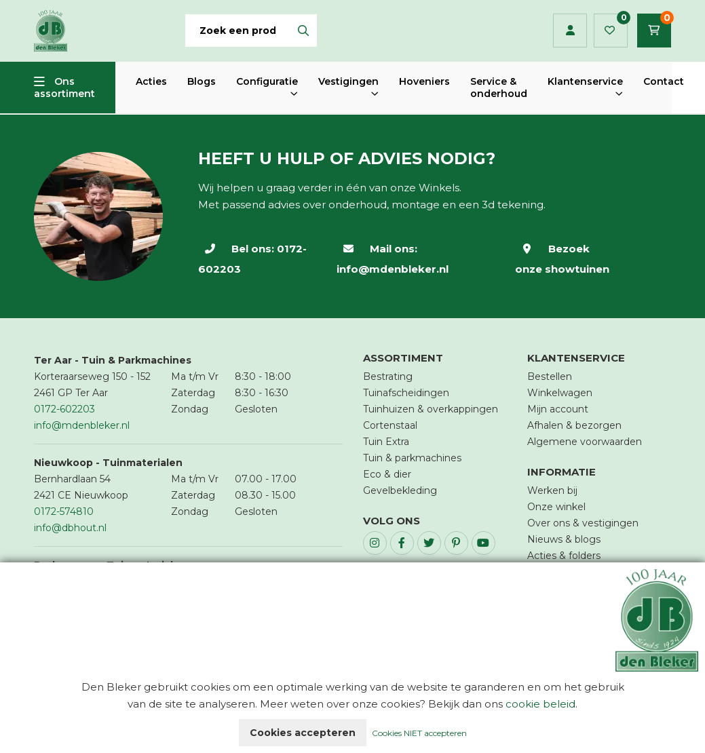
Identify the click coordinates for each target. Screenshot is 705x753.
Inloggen (570, 30)
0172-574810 (64, 511)
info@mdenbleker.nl (393, 269)
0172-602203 (64, 409)
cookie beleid (540, 703)
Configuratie (267, 81)
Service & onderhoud (498, 87)
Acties (151, 81)
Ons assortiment (64, 87)
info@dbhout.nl (70, 528)
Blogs (201, 81)
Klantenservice (585, 81)
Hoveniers (424, 81)
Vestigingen (348, 81)
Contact (663, 81)
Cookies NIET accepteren (419, 733)
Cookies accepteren (303, 733)
